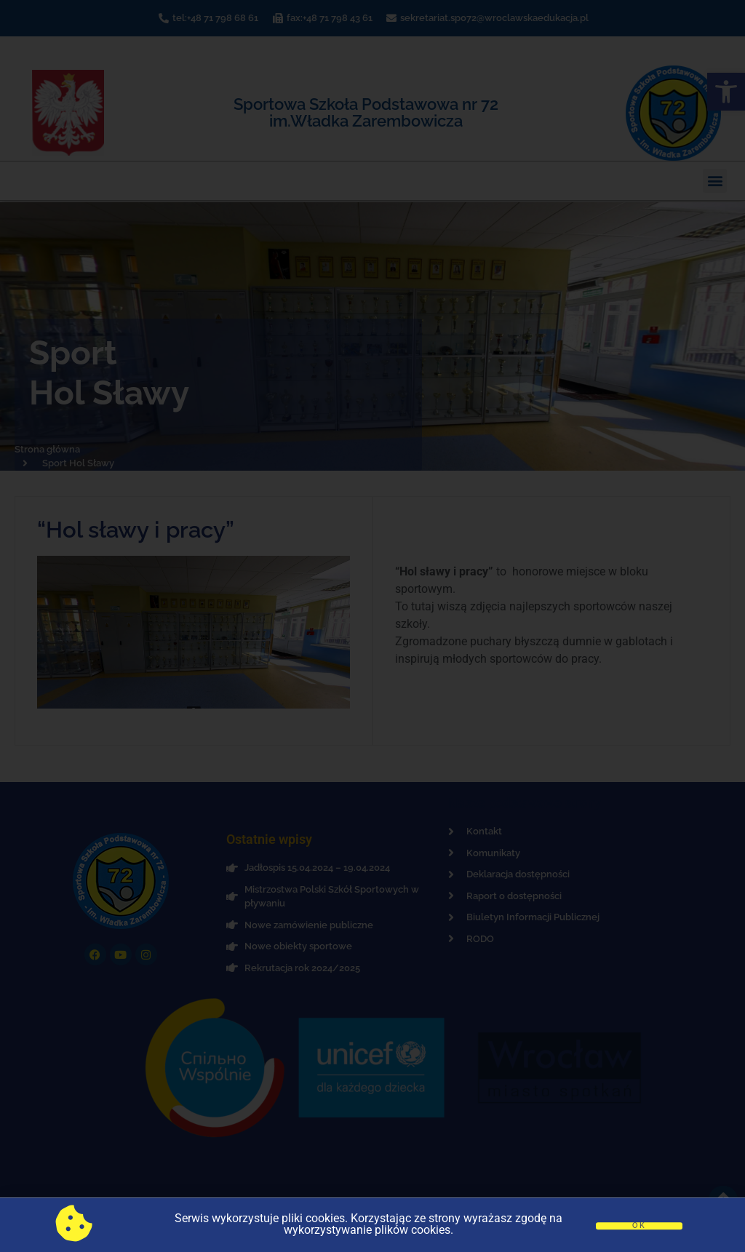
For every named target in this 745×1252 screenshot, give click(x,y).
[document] (372, 626)
